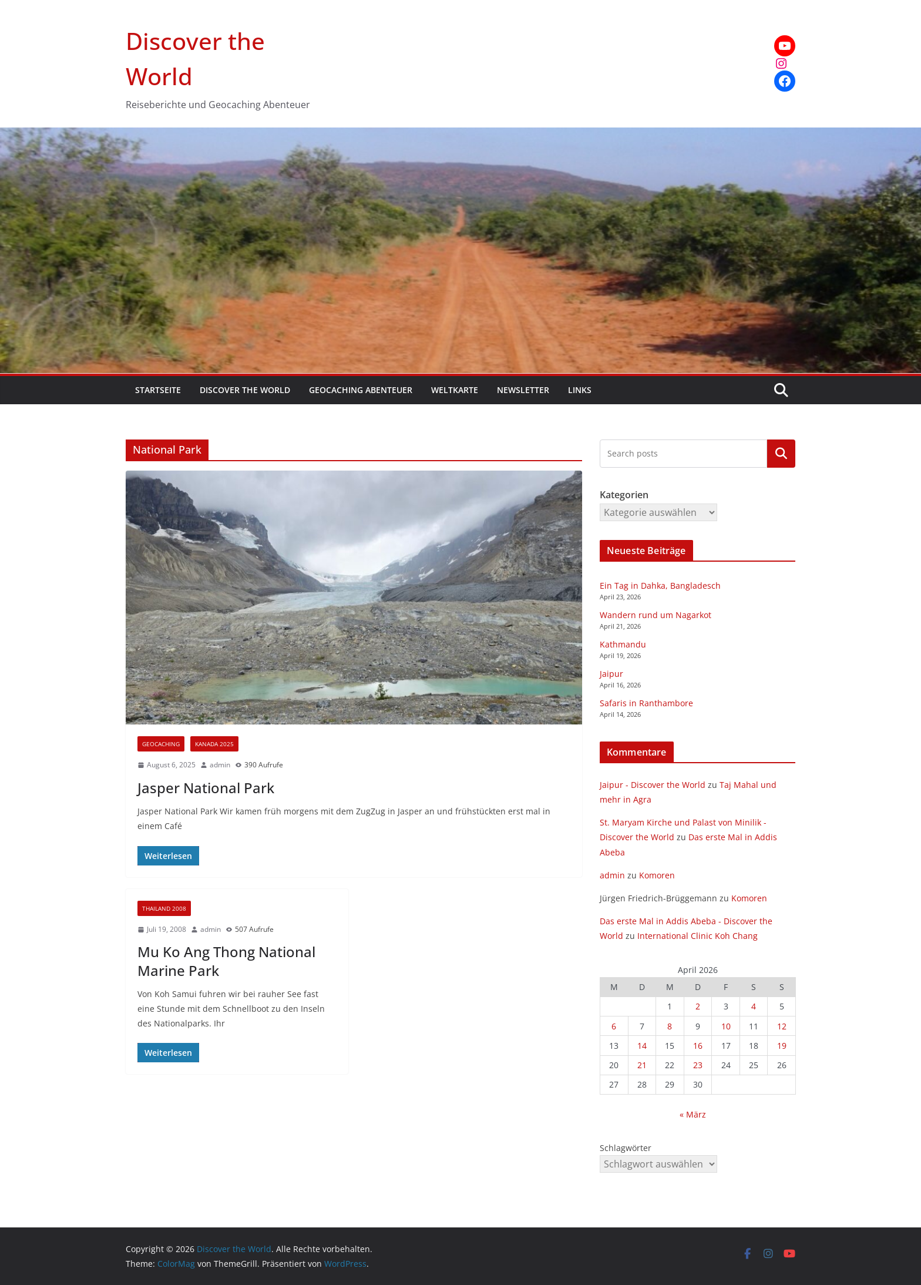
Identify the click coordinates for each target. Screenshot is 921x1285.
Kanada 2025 (214, 744)
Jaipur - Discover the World (652, 784)
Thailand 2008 (164, 908)
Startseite (158, 389)
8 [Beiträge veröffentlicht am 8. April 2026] (669, 1026)
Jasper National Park (205, 787)
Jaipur (611, 673)
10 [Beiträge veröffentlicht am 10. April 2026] (726, 1026)
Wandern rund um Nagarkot (655, 614)
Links (579, 389)
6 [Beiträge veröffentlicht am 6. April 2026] (613, 1026)
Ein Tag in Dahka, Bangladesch (660, 585)
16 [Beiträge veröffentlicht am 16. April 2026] (697, 1045)
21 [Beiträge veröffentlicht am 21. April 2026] (642, 1065)
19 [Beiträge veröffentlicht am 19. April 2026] (781, 1045)
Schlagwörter (625, 1147)
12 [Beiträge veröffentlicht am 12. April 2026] (781, 1026)
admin (220, 765)
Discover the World (245, 389)
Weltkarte (454, 389)
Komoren (657, 875)
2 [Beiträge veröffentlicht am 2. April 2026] (697, 1006)
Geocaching (161, 744)
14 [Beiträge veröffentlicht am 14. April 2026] (642, 1045)
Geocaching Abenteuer (360, 389)
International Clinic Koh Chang (697, 935)
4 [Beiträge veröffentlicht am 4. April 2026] (753, 1006)
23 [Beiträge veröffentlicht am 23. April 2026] (697, 1065)
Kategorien (781, 453)
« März (693, 1114)
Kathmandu (623, 644)
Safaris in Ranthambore (646, 703)
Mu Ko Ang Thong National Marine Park (226, 960)
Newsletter (523, 389)
